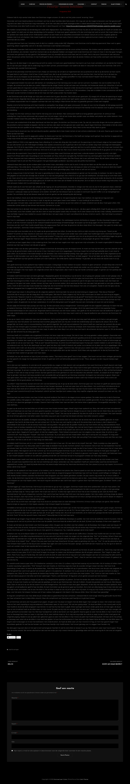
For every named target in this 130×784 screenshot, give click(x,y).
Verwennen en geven (71, 3)
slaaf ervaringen (14, 649)
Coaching (86, 3)
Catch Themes (85, 779)
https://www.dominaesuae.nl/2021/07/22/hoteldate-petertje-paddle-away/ (93, 26)
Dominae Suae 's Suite (59, 779)
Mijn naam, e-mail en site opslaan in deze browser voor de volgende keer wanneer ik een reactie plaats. (52, 751)
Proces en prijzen (54, 3)
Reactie (15, 698)
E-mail (14, 733)
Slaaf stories (117, 3)
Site (13, 742)
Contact (97, 3)
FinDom (106, 3)
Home (32, 3)
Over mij (40, 3)
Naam (14, 724)
